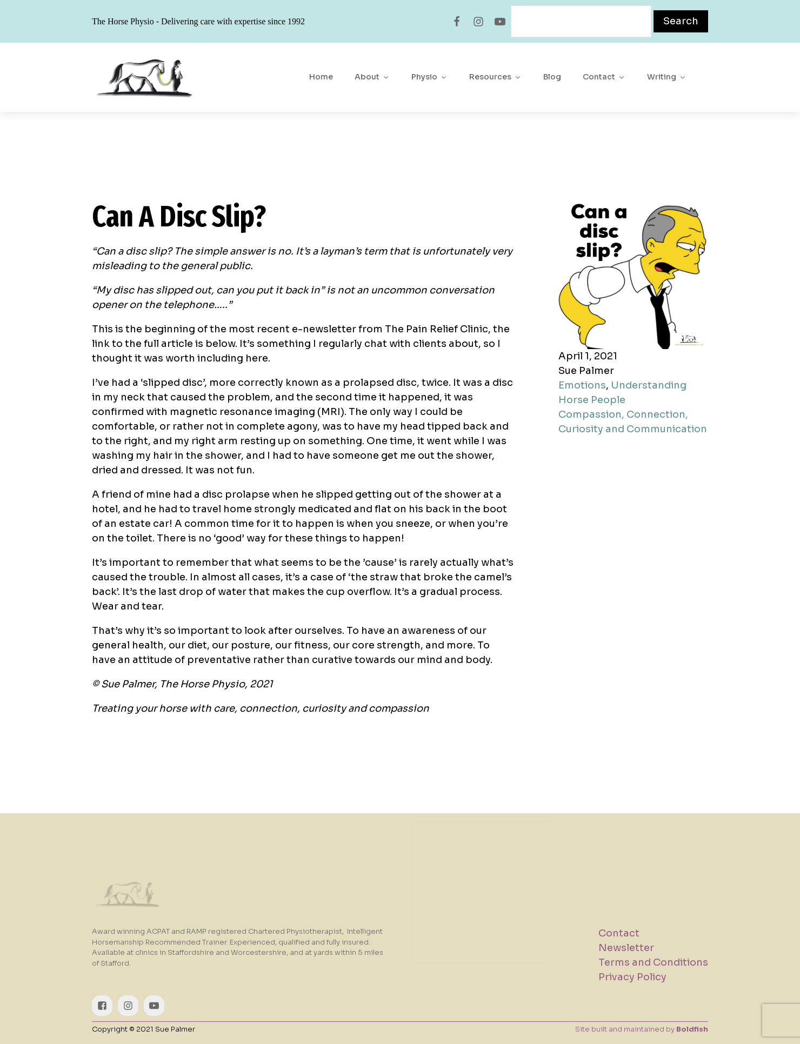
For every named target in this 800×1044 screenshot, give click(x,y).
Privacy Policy (632, 977)
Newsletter (626, 948)
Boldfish (692, 1029)
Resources (495, 77)
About (372, 77)
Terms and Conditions (653, 962)
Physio (429, 77)
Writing (666, 77)
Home (321, 77)
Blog (552, 77)
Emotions (582, 385)
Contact (604, 77)
